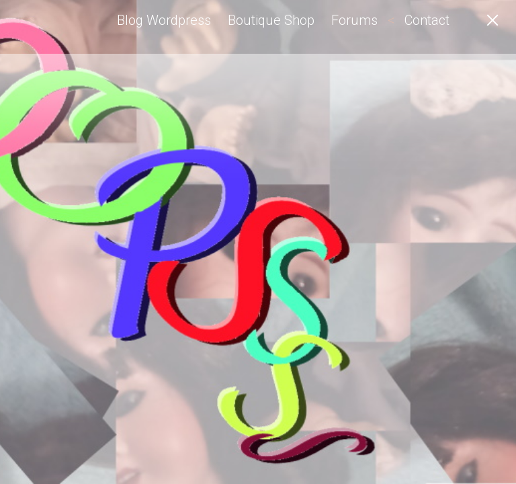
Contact (426, 20)
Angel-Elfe (77, 27)
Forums (354, 20)
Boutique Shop (271, 20)
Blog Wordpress (164, 20)
